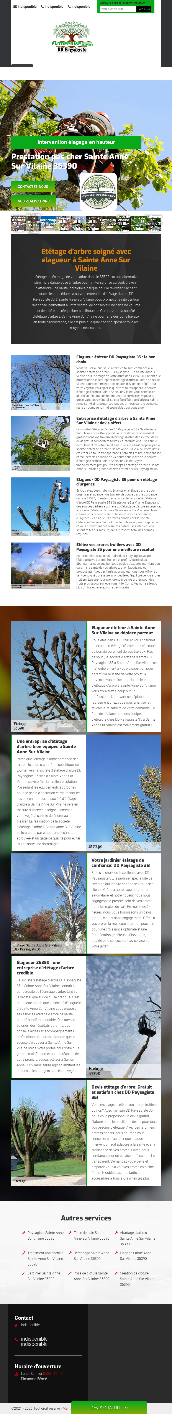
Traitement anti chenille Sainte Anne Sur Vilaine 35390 (45, 1258)
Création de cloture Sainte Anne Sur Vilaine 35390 (137, 1279)
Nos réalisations (34, 201)
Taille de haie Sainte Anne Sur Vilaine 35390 (91, 1235)
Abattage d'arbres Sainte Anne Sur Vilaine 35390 (137, 1238)
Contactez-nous (33, 187)
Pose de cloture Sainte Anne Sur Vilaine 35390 (91, 1276)
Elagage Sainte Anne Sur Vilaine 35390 (135, 1256)
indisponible (25, 7)
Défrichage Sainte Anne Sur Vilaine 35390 (91, 1256)
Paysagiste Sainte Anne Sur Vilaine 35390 (46, 1235)
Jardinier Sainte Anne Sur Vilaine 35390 (44, 1276)
